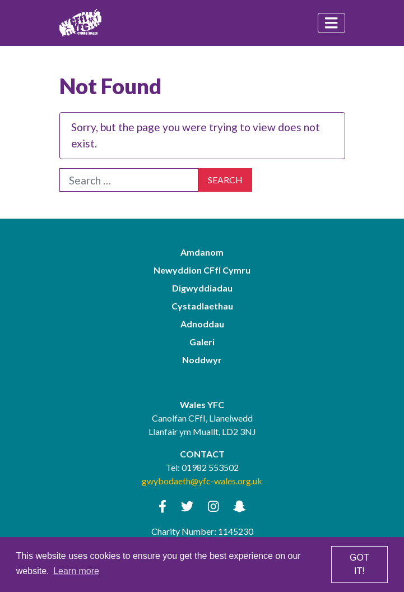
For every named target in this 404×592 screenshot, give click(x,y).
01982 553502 (210, 467)
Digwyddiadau (202, 288)
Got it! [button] (359, 564)
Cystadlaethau (202, 305)
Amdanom (202, 252)
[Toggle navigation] (331, 23)
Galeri (202, 341)
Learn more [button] (76, 571)
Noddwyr (202, 359)
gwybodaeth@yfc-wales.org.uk (202, 480)
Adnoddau (202, 323)
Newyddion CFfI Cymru (202, 270)
